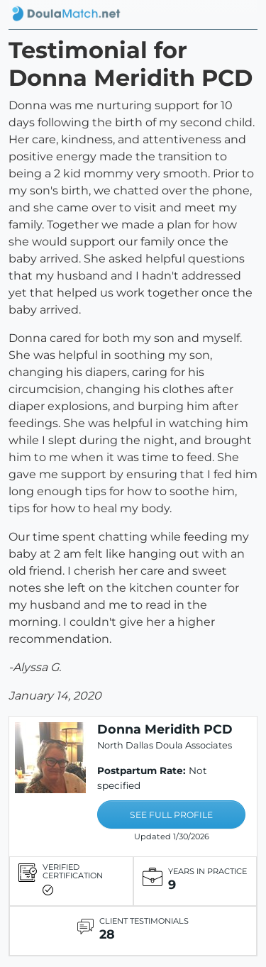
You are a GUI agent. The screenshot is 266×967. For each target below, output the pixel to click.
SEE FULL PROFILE (171, 814)
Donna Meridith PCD (165, 729)
